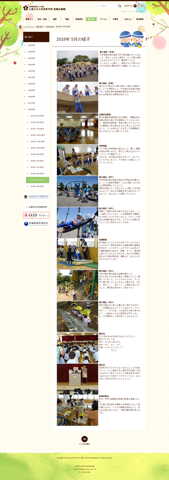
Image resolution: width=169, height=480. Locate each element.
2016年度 (50, 27)
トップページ (28, 27)
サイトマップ (128, 11)
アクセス (141, 11)
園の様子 (40, 27)
